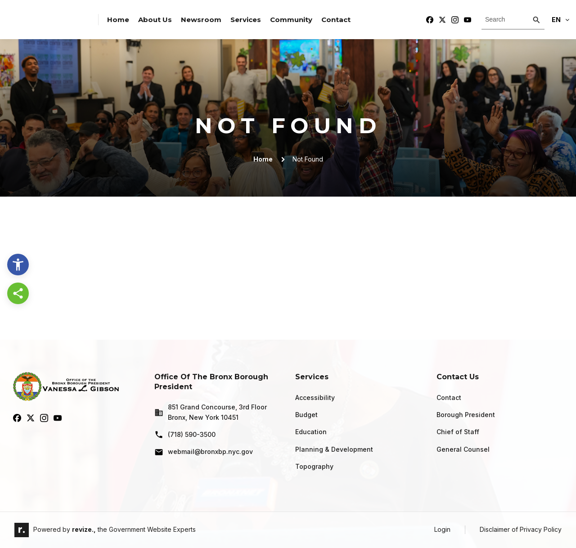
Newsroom (201, 19)
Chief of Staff (457, 432)
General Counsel (463, 449)
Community (291, 19)
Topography (314, 466)
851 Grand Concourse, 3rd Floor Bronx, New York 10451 (210, 412)
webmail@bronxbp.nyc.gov (203, 452)
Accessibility (315, 397)
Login (442, 529)
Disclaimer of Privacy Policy (521, 529)
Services (245, 19)
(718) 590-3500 (185, 434)
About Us (155, 19)
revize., (84, 529)
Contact (336, 19)
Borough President (465, 414)
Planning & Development (334, 449)
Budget (306, 414)
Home (118, 19)
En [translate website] (560, 19)
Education (311, 432)
